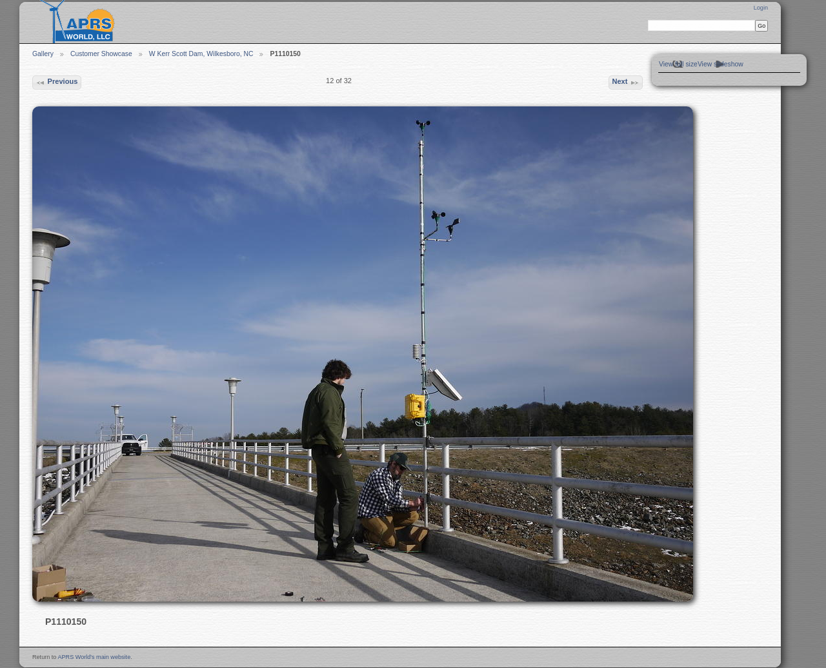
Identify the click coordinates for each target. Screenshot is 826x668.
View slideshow (720, 64)
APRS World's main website (93, 657)
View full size (678, 64)
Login (761, 8)
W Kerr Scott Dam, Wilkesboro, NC (201, 53)
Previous (56, 82)
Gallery (43, 53)
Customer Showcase (101, 53)
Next (625, 82)
